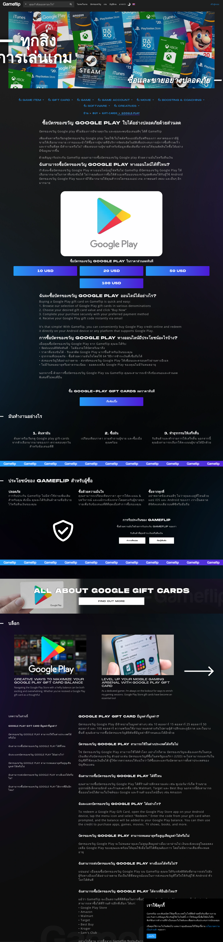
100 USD (111, 283)
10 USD (45, 271)
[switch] (129, 4)
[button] (70, 4)
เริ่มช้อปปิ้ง (111, 401)
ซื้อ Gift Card (59, 100)
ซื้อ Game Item (30, 100)
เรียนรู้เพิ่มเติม (162, 541)
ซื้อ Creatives (125, 106)
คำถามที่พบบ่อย (131, 541)
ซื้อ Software (96, 106)
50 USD (178, 271)
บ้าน (86, 113)
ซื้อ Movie (144, 100)
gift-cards (109, 113)
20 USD (111, 271)
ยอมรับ (151, 936)
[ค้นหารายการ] (47, 4)
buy (95, 113)
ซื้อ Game (84, 100)
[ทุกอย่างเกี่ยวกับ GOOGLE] (111, 596)
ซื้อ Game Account (114, 100)
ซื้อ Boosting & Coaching (180, 100)
